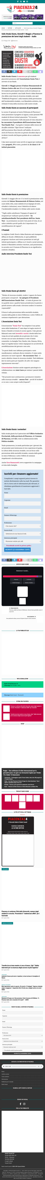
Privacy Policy (19, 1178)
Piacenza (16, 579)
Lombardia (29, 579)
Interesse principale (10, 538)
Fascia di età (8, 530)
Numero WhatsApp (10, 515)
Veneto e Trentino (29, 582)
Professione (8, 523)
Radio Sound (13, 695)
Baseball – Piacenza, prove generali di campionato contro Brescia (19, 784)
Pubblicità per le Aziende (7, 1081)
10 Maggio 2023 (6, 40)
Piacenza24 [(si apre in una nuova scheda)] (21, 695)
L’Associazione (7, 367)
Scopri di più (8, 1163)
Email (6, 508)
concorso (21, 76)
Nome (6, 493)
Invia (19, 685)
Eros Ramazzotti (13, 462)
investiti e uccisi (22, 333)
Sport (22, 724)
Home (3, 1071)
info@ (11, 1161)
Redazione (15, 40)
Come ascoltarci (5, 1076)
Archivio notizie (5, 1074)
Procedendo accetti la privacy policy (18, 545)
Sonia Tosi (17, 326)
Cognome (7, 500)
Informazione (5, 1079)
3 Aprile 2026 (6, 918)
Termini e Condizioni (26, 1178)
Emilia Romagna (16, 582)
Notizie (10, 28)
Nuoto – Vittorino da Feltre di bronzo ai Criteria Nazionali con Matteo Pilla (21, 786)
